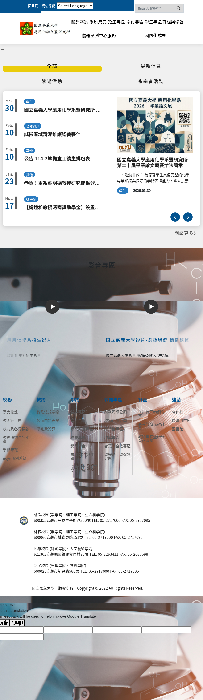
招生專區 (116, 21)
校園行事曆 (12, 420)
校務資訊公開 (115, 420)
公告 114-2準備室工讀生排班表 (57, 158)
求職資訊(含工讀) (82, 456)
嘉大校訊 (10, 412)
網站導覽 (48, 5)
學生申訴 (78, 420)
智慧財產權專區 (117, 446)
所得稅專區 (113, 429)
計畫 (142, 399)
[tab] (52, 66)
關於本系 (79, 21)
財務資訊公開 (115, 412)
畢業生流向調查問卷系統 (83, 468)
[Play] (52, 307)
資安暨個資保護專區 (117, 456)
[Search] (159, 8)
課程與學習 (173, 21)
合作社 (177, 412)
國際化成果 (155, 35)
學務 (74, 399)
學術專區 (134, 21)
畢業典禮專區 (81, 429)
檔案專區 (111, 437)
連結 (176, 399)
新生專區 (78, 412)
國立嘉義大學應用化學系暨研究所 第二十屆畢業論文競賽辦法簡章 (63, 109)
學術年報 (10, 449)
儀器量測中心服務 (99, 35)
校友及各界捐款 (16, 429)
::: (22, 5)
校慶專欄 (78, 437)
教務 (41, 399)
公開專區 (113, 399)
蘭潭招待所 (181, 420)
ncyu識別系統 (14, 458)
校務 (7, 399)
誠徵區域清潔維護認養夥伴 (52, 134)
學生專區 (153, 21)
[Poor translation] (17, 623)
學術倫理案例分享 (151, 414)
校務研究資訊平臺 (16, 439)
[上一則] (175, 217)
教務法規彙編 (48, 412)
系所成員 (98, 21)
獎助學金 (78, 446)
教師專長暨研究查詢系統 (151, 438)
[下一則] (188, 217)
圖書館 (177, 429)
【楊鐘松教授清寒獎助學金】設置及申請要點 (63, 207)
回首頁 (33, 5)
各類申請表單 (48, 420)
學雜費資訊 (46, 429)
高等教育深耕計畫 (151, 426)
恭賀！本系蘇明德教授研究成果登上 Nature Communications (63, 182)
